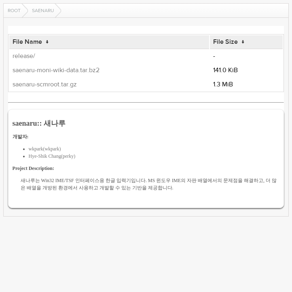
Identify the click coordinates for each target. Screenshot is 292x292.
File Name (27, 42)
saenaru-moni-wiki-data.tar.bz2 (56, 70)
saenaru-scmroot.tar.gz (45, 84)
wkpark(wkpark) (45, 149)
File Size (225, 42)
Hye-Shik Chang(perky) (52, 156)
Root (14, 10)
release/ (24, 56)
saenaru (43, 10)
